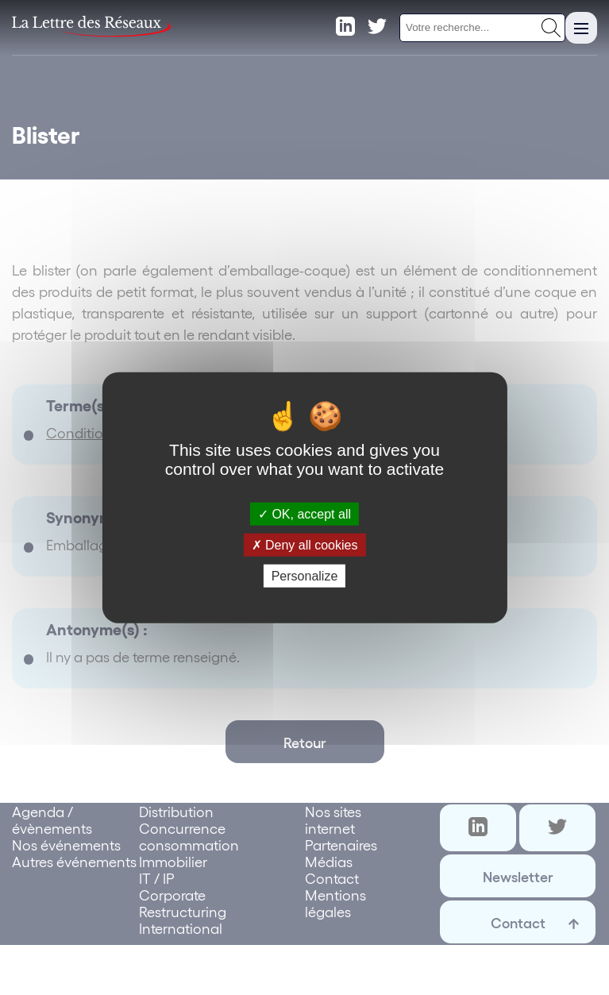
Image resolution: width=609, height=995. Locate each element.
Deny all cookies (305, 544)
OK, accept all (304, 513)
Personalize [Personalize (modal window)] (305, 576)
